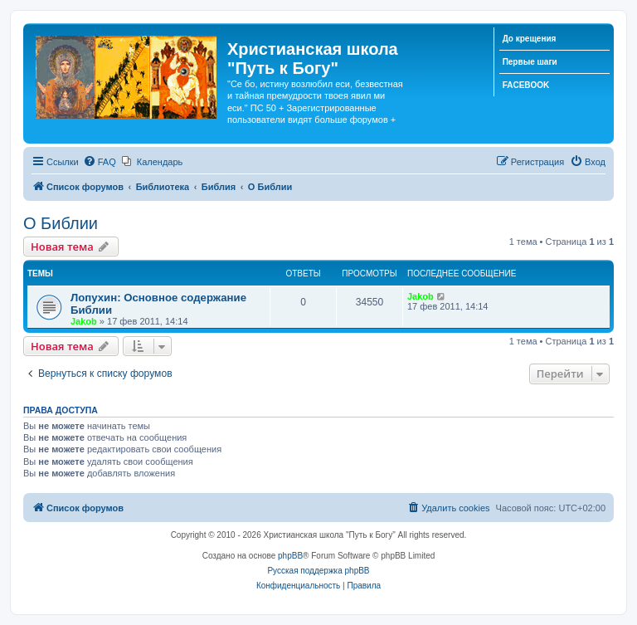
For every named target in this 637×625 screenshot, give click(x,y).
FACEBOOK (526, 85)
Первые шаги (530, 61)
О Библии (60, 223)
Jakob (84, 321)
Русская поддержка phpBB (318, 570)
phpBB (290, 555)
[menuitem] (99, 162)
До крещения (530, 38)
